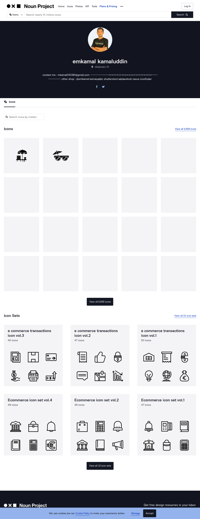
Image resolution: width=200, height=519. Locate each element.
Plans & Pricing (108, 6)
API (87, 6)
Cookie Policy (82, 513)
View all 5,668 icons (185, 128)
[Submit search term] (182, 14)
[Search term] (98, 14)
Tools (94, 6)
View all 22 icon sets (185, 315)
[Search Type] (15, 14)
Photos (79, 6)
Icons (70, 6)
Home (61, 6)
